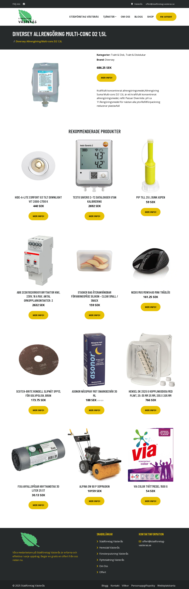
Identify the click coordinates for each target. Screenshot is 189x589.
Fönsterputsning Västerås (113, 551)
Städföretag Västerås (84, 15)
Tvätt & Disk (117, 52)
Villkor (125, 583)
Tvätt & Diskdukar (136, 52)
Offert (102, 570)
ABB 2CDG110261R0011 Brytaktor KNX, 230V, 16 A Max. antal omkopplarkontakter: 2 (38, 294)
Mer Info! (106, 75)
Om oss (125, 15)
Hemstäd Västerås (109, 545)
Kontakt (115, 583)
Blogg (139, 15)
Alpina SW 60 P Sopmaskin (94, 484)
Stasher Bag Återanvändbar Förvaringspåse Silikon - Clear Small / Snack (94, 294)
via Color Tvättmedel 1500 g (151, 484)
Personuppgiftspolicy (143, 583)
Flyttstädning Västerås (111, 557)
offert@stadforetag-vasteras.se (159, 4)
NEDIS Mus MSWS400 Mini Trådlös (150, 290)
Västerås (136, 4)
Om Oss (103, 564)
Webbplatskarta (166, 583)
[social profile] (24, 4)
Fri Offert (166, 15)
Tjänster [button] (109, 15)
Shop (150, 15)
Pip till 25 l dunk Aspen (150, 195)
